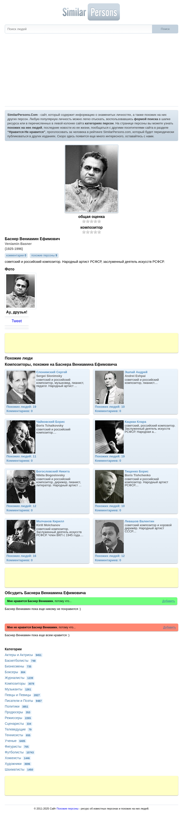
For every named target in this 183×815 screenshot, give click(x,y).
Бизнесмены (18, 666)
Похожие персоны (67, 808)
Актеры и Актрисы (24, 655)
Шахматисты (19, 769)
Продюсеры (18, 712)
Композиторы (20, 683)
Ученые (15, 741)
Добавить (168, 601)
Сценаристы (18, 723)
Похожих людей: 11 (21, 456)
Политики (17, 706)
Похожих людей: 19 (21, 406)
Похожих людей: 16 (21, 555)
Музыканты (18, 689)
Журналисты (19, 678)
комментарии (16, 255)
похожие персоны (44, 255)
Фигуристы (17, 746)
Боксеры (15, 672)
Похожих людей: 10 (110, 406)
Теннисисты (18, 735)
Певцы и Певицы (23, 695)
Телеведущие (19, 729)
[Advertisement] (91, 70)
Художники (18, 764)
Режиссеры (18, 718)
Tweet (17, 321)
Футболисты (20, 752)
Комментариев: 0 (19, 411)
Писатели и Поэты (24, 701)
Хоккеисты (18, 758)
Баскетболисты (21, 660)
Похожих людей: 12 (21, 506)
